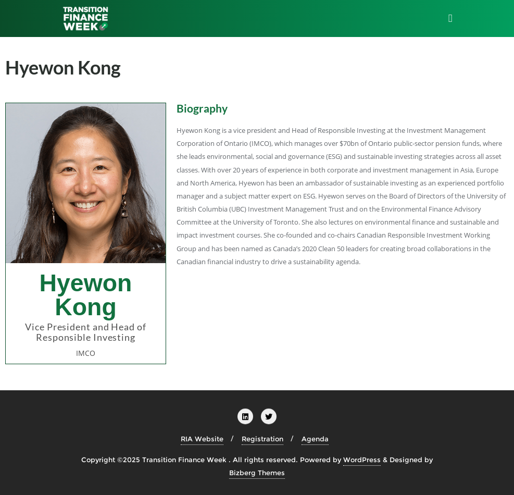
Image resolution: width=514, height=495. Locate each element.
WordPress (362, 459)
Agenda (315, 439)
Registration (262, 439)
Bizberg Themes (257, 472)
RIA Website (202, 439)
